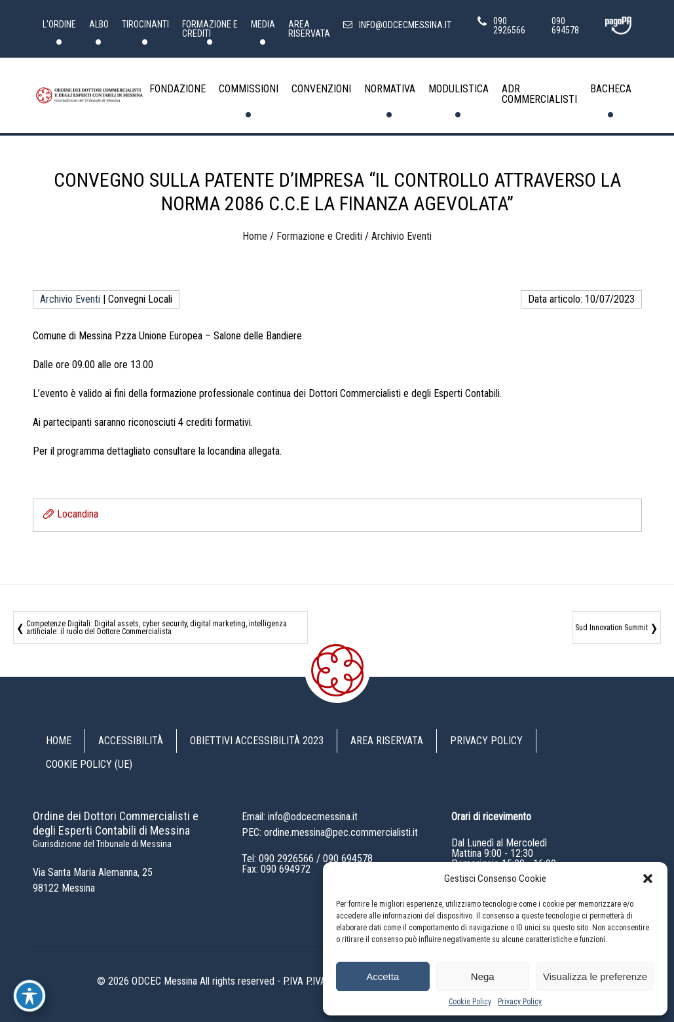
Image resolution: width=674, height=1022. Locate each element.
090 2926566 (286, 858)
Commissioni (248, 89)
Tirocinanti (145, 24)
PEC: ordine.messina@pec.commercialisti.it (330, 832)
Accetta (382, 976)
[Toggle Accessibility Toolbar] (29, 996)
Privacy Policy (520, 1002)
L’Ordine (59, 24)
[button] (647, 878)
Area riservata (309, 29)
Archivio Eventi (401, 236)
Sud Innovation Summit (611, 628)
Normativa (389, 89)
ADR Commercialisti (539, 94)
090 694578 (348, 858)
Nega (483, 976)
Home (254, 236)
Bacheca (610, 89)
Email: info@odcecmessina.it (300, 816)
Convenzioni (321, 89)
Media (263, 24)
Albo (99, 24)
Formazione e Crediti (210, 29)
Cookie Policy (470, 1002)
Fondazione (177, 89)
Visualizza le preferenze (595, 976)
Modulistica (458, 89)
